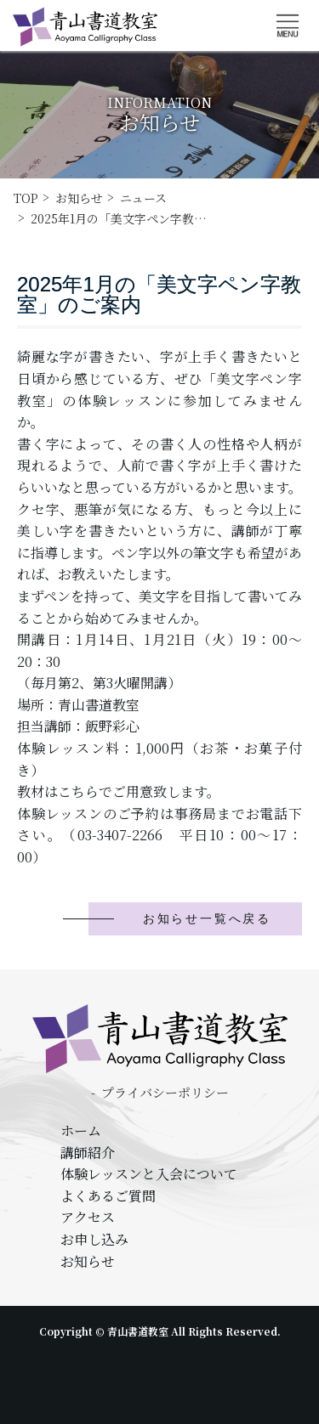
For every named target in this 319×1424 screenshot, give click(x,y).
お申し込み (94, 1239)
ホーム (80, 1130)
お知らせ (87, 1261)
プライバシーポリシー (165, 1092)
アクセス (87, 1217)
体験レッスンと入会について (148, 1174)
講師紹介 (87, 1152)
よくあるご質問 (108, 1196)
